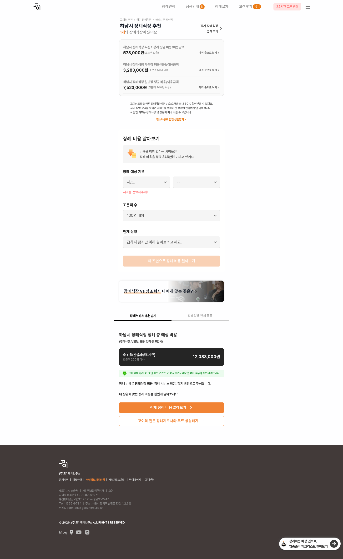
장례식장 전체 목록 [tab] (200, 316)
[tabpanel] (171, 377)
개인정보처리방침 (95, 479)
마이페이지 (135, 479)
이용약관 (77, 479)
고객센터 (149, 479)
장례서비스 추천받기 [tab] (143, 316)
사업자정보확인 (117, 479)
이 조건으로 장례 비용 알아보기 (171, 261)
